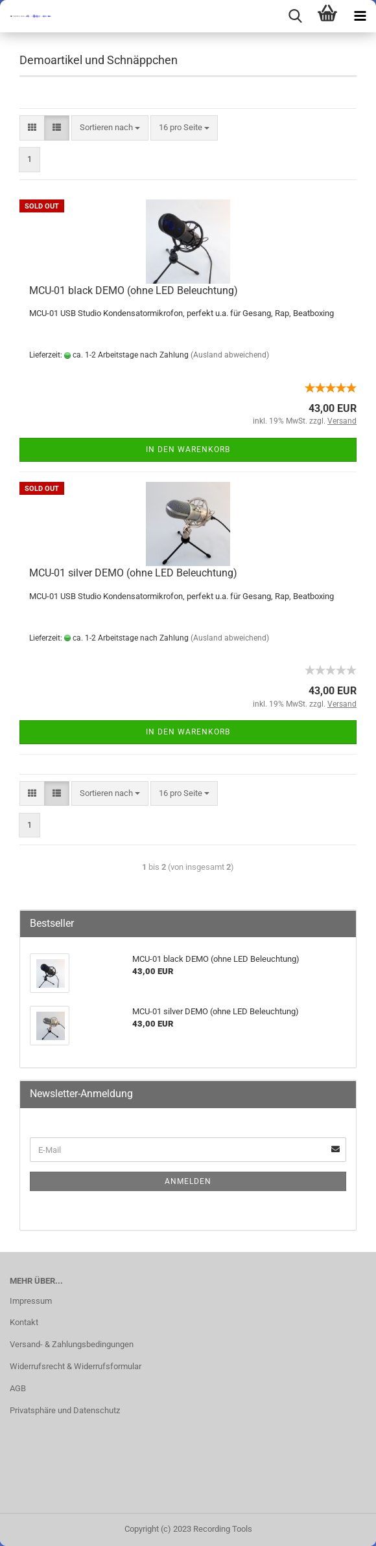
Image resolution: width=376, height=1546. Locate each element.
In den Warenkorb (188, 449)
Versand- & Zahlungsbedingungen (72, 1344)
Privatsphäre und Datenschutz (65, 1410)
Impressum (31, 1301)
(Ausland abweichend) (230, 354)
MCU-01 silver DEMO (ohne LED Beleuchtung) (133, 573)
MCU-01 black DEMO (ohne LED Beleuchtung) (133, 290)
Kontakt (24, 1322)
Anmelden (188, 1181)
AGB (18, 1388)
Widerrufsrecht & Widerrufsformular (75, 1366)
